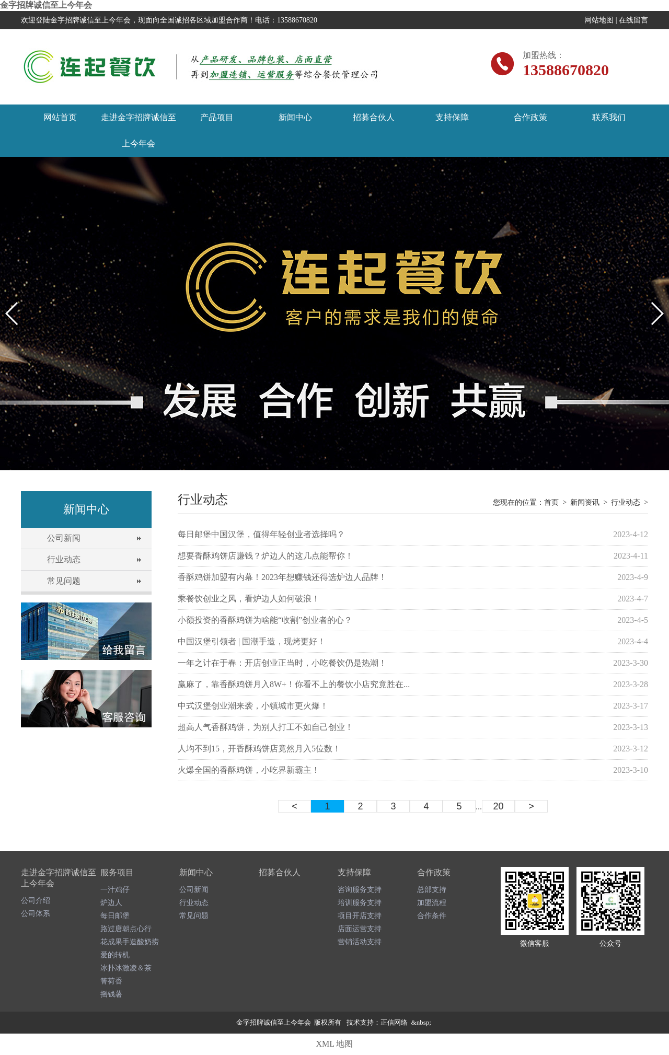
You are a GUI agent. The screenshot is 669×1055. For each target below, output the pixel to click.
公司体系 (35, 914)
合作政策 (530, 117)
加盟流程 (431, 903)
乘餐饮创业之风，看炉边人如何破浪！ (249, 598)
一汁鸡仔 (115, 890)
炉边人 (111, 903)
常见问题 (63, 580)
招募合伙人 (374, 117)
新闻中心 (295, 117)
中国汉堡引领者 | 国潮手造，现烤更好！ (252, 641)
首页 (551, 502)
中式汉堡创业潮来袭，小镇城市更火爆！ (253, 705)
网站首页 (60, 117)
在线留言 (633, 20)
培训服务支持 (360, 903)
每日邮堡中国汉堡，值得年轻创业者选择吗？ (261, 534)
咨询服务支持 (360, 890)
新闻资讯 (584, 502)
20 (498, 806)
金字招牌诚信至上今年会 (46, 5)
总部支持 (431, 890)
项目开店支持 (360, 916)
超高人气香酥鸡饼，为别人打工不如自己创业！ (265, 727)
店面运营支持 (360, 929)
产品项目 (217, 117)
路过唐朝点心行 (126, 929)
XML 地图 (334, 1043)
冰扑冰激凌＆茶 (126, 968)
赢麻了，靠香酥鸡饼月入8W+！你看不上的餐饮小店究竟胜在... (294, 684)
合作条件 (431, 916)
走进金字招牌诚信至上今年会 (138, 130)
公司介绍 (35, 901)
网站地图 (599, 20)
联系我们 (609, 117)
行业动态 (63, 559)
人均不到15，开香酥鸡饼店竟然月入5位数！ (259, 748)
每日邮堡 (115, 916)
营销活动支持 (360, 942)
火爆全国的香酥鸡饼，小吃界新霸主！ (249, 770)
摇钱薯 (111, 994)
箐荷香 (111, 981)
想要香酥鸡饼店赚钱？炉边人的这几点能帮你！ (265, 555)
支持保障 (452, 117)
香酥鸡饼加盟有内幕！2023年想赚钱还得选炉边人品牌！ (282, 577)
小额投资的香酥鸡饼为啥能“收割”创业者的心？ (265, 620)
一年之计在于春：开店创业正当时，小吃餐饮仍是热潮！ (282, 662)
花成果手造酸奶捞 (129, 942)
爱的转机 (115, 955)
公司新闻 (63, 538)
